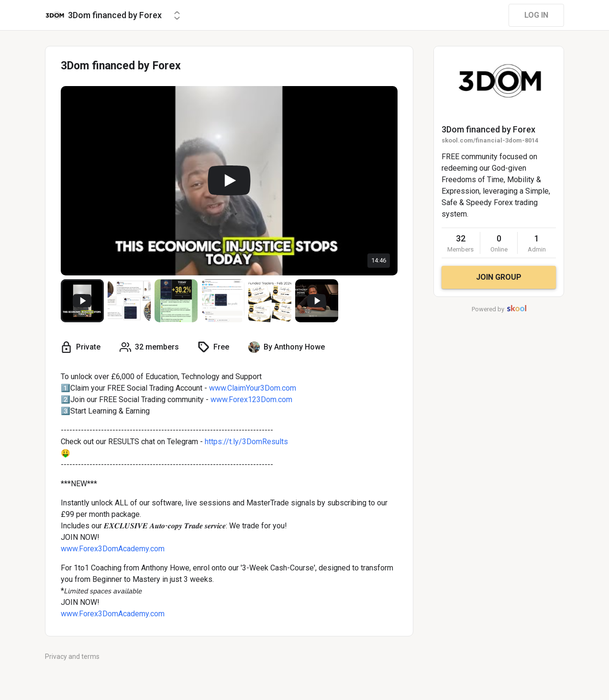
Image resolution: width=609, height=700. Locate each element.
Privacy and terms (72, 656)
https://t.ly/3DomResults (246, 441)
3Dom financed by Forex (488, 129)
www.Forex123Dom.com (251, 399)
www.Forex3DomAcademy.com (113, 548)
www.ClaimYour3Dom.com (252, 388)
